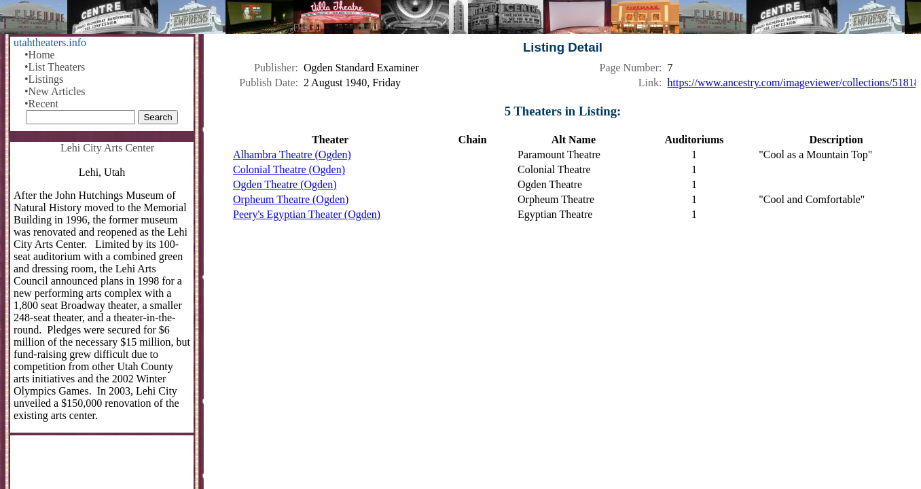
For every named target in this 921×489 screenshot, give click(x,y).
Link (648, 82)
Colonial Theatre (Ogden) (289, 169)
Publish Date (267, 82)
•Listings (43, 79)
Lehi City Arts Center (107, 147)
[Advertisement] (563, 339)
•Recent (41, 103)
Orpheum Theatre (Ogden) (290, 199)
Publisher (274, 67)
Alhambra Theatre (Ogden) (292, 154)
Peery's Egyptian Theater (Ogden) (306, 214)
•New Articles (55, 91)
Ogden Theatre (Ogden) (285, 184)
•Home (39, 54)
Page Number (630, 67)
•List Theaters (54, 67)
